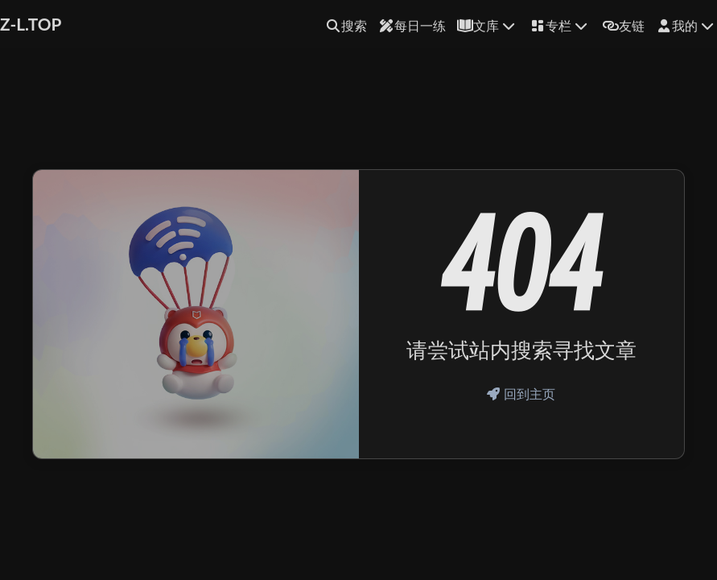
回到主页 (521, 393)
